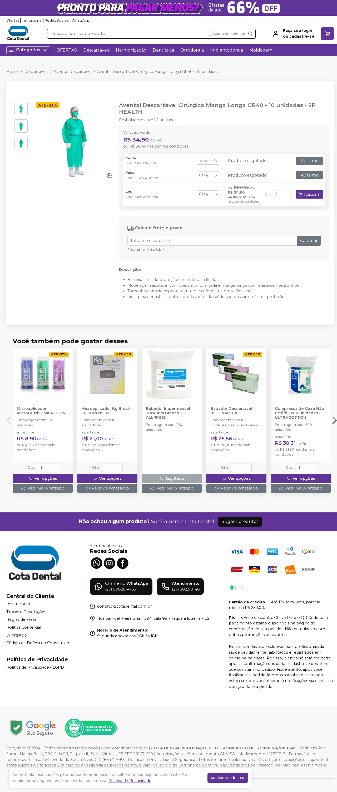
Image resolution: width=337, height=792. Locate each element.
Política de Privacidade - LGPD (35, 667)
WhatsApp (81, 20)
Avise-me (309, 160)
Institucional (32, 20)
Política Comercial (23, 627)
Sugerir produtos (240, 521)
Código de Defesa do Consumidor (38, 642)
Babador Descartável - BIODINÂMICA (232, 410)
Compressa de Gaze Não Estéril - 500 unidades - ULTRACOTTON (299, 413)
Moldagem (260, 50)
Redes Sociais (57, 20)
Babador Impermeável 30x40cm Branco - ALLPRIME (168, 413)
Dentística (163, 50)
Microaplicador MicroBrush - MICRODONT (42, 410)
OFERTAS (66, 50)
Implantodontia (226, 50)
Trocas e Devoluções (26, 611)
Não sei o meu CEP (145, 249)
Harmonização (131, 50)
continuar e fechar (228, 777)
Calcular (309, 240)
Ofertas (12, 20)
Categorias (28, 50)
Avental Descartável (73, 71)
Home (12, 71)
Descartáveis (96, 50)
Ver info (208, 161)
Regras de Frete (21, 619)
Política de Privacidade (129, 781)
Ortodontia (192, 50)
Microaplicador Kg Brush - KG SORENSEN (107, 410)
